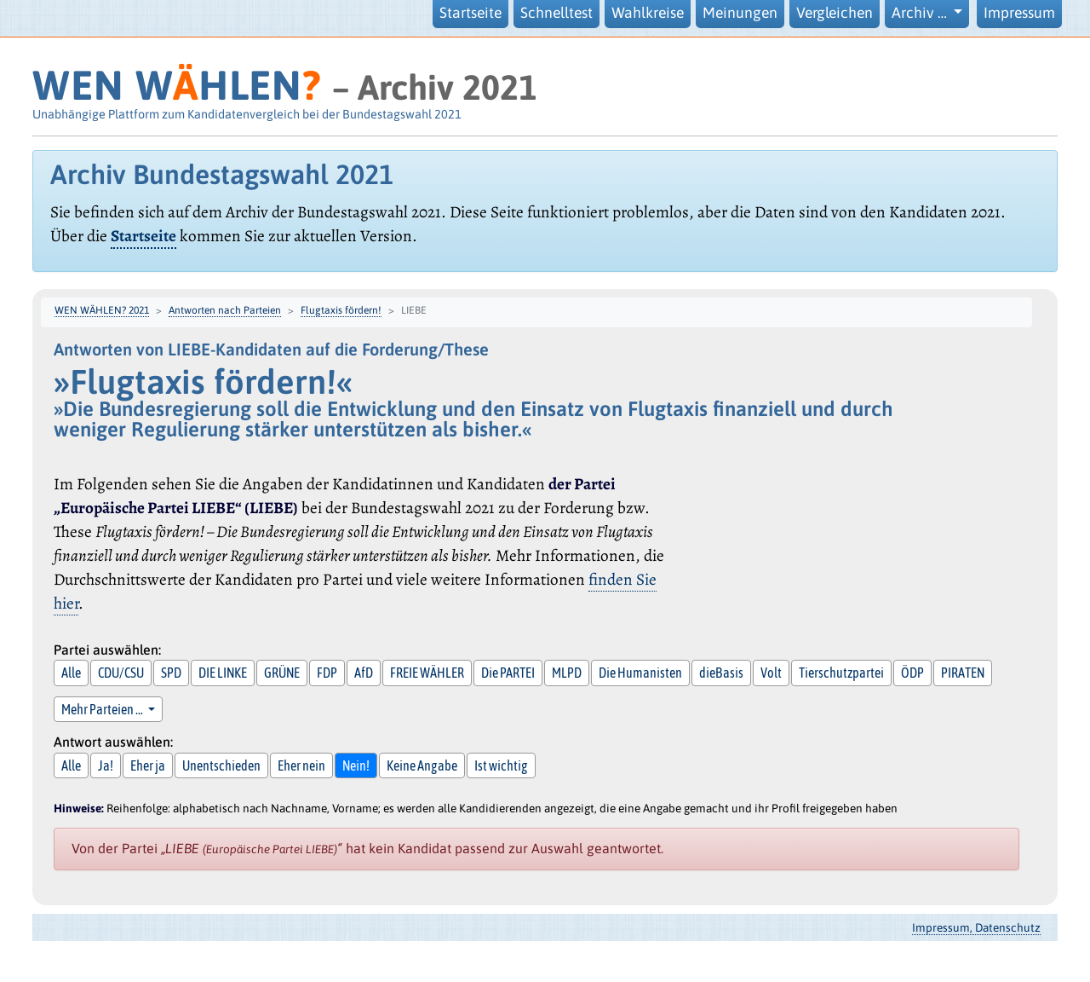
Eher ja (147, 765)
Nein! (356, 765)
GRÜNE (282, 672)
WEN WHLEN (176, 84)
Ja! (105, 765)
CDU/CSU (121, 672)
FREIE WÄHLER (427, 672)
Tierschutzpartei (841, 672)
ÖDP (912, 672)
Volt (771, 672)
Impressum (1019, 12)
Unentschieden (221, 765)
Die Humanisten (640, 672)
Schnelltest (556, 12)
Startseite (470, 12)
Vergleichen (834, 12)
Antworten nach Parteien (225, 310)
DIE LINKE (222, 672)
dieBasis (721, 672)
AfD (363, 672)
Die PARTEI (508, 672)
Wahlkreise (647, 12)
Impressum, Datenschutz (976, 927)
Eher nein (301, 765)
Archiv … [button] (921, 12)
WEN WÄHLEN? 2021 (101, 310)
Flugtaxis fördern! (341, 310)
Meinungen (740, 12)
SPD (171, 672)
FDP (327, 672)
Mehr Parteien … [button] (103, 709)
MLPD (567, 672)
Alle (71, 672)
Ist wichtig (501, 765)
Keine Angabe (422, 765)
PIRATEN (962, 672)
